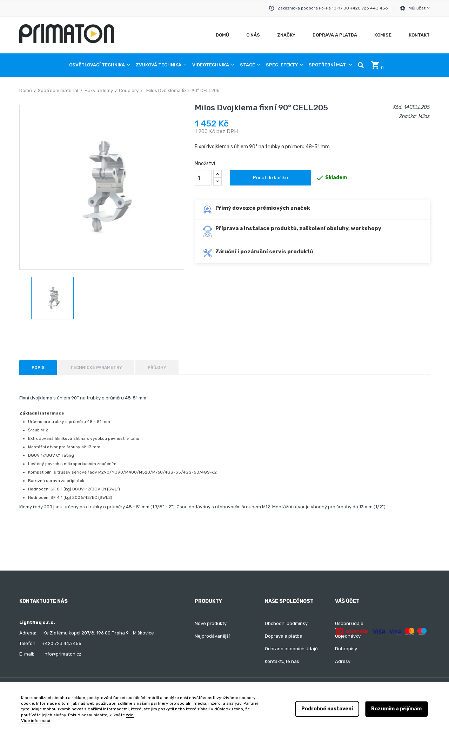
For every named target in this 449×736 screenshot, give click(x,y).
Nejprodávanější (212, 636)
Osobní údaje (349, 623)
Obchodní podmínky (286, 623)
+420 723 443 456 (61, 643)
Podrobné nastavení (327, 709)
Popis (38, 367)
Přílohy (157, 367)
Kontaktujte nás (282, 661)
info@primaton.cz (62, 654)
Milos (424, 116)
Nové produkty (211, 623)
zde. (130, 714)
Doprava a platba (283, 636)
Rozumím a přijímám (396, 709)
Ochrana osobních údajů (291, 648)
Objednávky (348, 636)
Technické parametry (96, 367)
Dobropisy (346, 648)
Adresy (342, 661)
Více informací (35, 720)
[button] (360, 65)
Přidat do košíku (270, 177)
